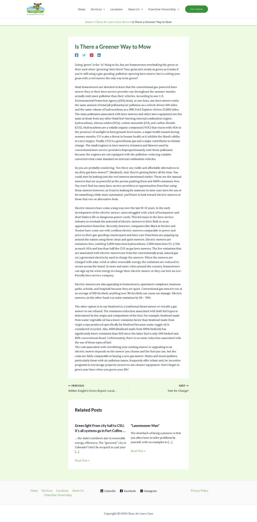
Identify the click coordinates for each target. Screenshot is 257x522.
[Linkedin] (99, 55)
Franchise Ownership (58, 495)
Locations (61, 490)
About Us (76, 490)
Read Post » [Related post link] (82, 460)
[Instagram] (148, 490)
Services (47, 490)
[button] (103, 9)
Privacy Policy (199, 490)
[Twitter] (84, 55)
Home (35, 490)
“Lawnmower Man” (145, 425)
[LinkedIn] (108, 490)
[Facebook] (76, 55)
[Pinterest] (91, 55)
